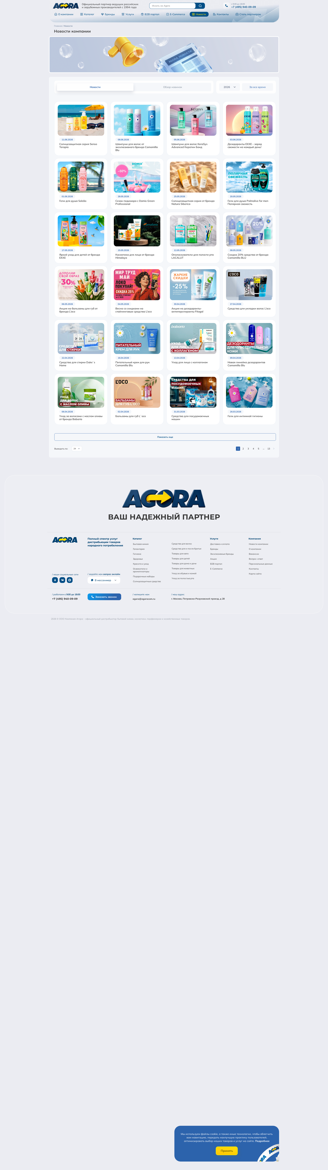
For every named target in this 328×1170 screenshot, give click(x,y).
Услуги (128, 14)
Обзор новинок (172, 87)
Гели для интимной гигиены (245, 416)
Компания (255, 538)
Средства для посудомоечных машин (190, 418)
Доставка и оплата (220, 544)
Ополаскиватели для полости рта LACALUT (193, 256)
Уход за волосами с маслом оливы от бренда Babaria (80, 418)
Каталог (87, 14)
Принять (227, 1151)
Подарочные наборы (144, 576)
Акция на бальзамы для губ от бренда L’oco (78, 310)
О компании (63, 14)
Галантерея (138, 549)
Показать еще (165, 437)
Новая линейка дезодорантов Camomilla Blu (246, 364)
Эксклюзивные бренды (222, 554)
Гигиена (137, 554)
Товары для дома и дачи (184, 563)
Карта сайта (255, 573)
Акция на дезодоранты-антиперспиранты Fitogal (187, 310)
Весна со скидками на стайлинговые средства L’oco (133, 310)
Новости (199, 14)
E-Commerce (175, 14)
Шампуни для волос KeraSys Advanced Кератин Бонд (189, 146)
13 (268, 448)
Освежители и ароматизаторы (141, 570)
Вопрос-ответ (256, 559)
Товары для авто (180, 553)
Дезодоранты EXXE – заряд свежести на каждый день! (245, 146)
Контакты (221, 14)
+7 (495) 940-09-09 (243, 6)
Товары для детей (181, 558)
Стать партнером (248, 14)
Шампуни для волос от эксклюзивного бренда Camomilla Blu (136, 147)
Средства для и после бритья (186, 548)
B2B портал (150, 14)
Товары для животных (183, 568)
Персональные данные (261, 563)
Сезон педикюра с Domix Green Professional (135, 202)
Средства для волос (182, 543)
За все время (257, 87)
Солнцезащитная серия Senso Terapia (78, 146)
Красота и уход (141, 563)
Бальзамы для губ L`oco (130, 416)
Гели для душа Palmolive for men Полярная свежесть (248, 202)
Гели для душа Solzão (72, 200)
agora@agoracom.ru (144, 598)
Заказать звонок (104, 596)
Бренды (108, 14)
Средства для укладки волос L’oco (249, 308)
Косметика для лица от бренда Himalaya (134, 256)
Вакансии (254, 554)
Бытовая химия (140, 544)
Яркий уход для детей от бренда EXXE (79, 256)
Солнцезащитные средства (147, 581)
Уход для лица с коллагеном (190, 362)
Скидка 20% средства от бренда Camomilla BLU (248, 256)
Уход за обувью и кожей (184, 573)
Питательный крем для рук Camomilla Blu (132, 364)
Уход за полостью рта (183, 578)
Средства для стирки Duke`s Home (77, 364)
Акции (213, 559)
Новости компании (258, 544)
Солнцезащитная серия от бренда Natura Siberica (193, 202)
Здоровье (138, 559)
